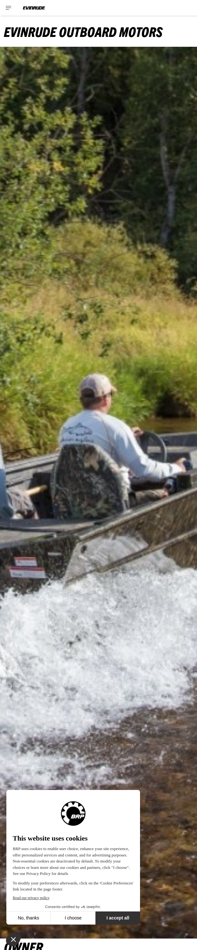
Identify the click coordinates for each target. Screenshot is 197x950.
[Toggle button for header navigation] (8, 8)
